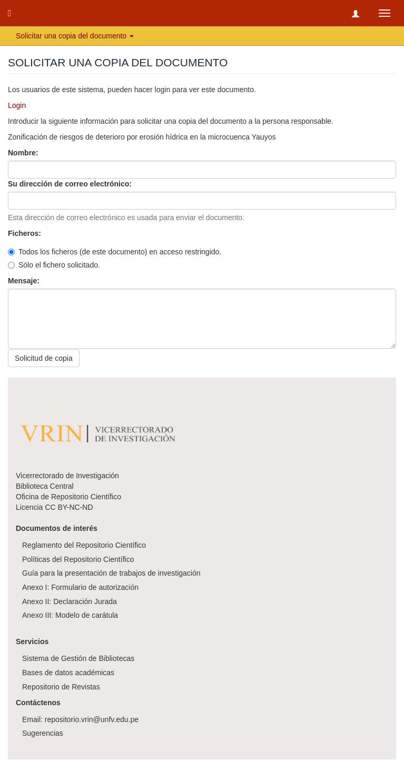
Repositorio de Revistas (61, 687)
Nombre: (24, 153)
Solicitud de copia (44, 358)
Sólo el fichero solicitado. (54, 265)
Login (17, 105)
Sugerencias (42, 733)
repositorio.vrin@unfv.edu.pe (92, 719)
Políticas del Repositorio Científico (78, 559)
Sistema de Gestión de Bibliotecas (78, 658)
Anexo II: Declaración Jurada (69, 601)
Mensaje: (25, 281)
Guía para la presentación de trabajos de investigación (111, 573)
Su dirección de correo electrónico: (71, 184)
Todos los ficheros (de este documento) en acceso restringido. (114, 252)
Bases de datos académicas (68, 672)
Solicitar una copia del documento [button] (75, 36)
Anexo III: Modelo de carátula (70, 615)
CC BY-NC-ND (69, 507)
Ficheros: (25, 233)
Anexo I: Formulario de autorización (80, 587)
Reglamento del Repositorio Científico (84, 545)
